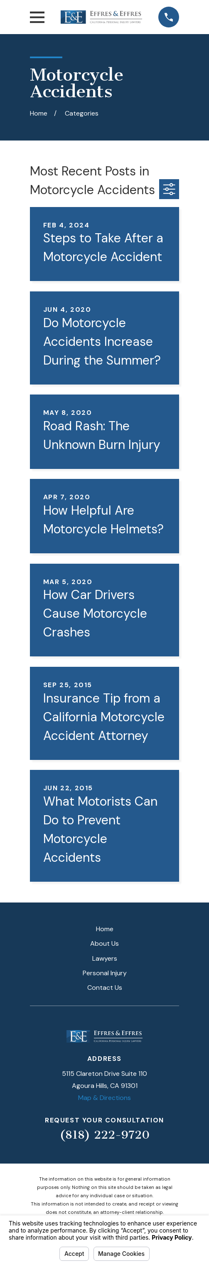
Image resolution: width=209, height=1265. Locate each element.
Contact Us (104, 987)
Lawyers (104, 958)
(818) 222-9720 (105, 1135)
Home (104, 929)
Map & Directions (104, 1097)
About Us (104, 943)
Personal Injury (105, 973)
